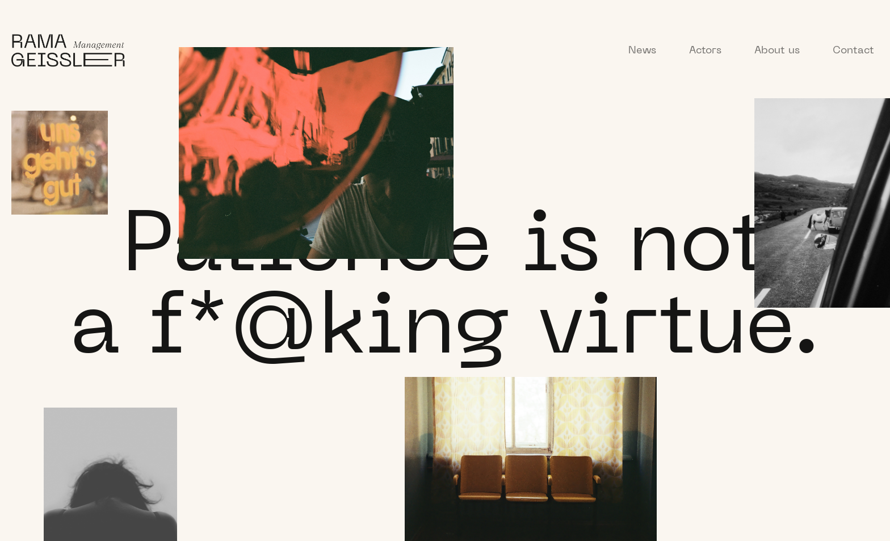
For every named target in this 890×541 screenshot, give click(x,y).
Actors (705, 51)
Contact (853, 51)
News (642, 51)
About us (777, 51)
